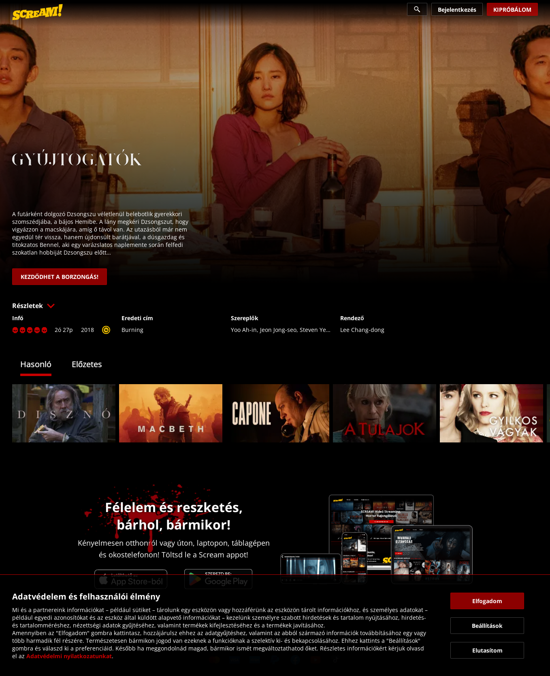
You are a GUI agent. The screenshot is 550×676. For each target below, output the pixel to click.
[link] (37, 12)
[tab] (42, 365)
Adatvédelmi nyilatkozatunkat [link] (69, 656)
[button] (275, 305)
